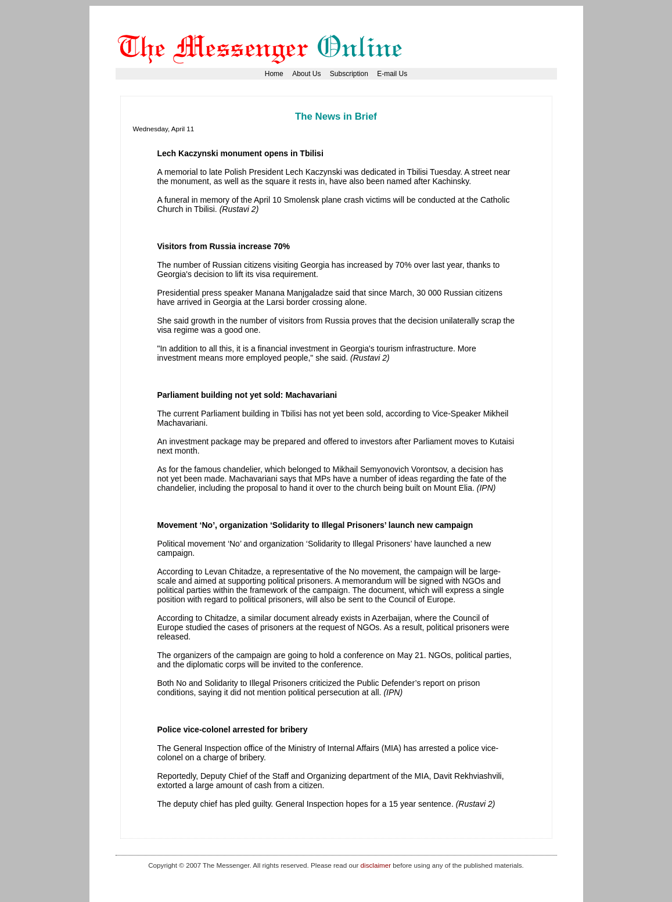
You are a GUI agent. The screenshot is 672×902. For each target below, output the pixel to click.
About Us (306, 74)
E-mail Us (392, 74)
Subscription (349, 74)
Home (274, 74)
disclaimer (376, 865)
